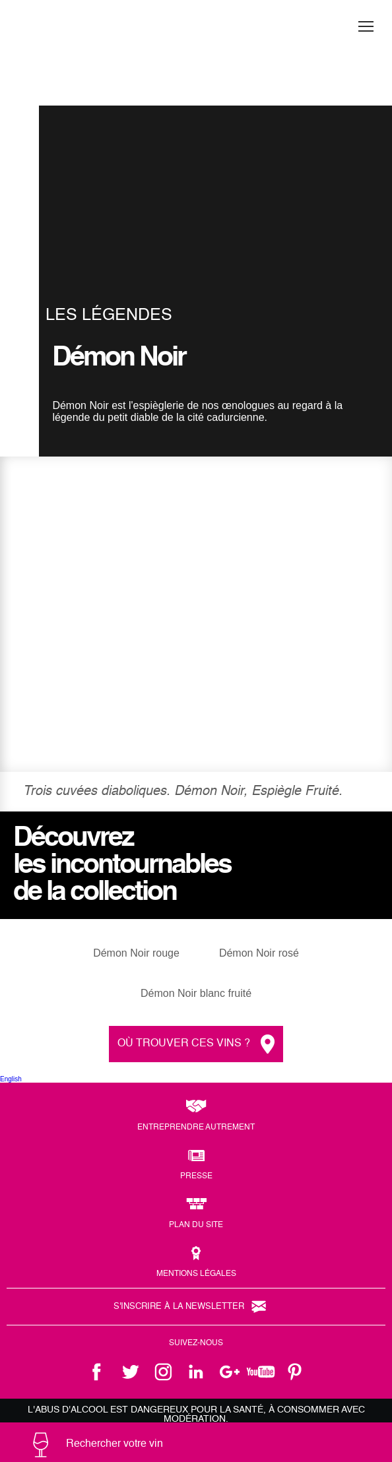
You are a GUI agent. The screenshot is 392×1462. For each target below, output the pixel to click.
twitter (130, 1371)
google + (228, 1371)
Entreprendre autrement (196, 1127)
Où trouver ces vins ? (183, 1043)
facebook (97, 1371)
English (11, 1079)
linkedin (196, 1371)
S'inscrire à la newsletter (179, 1306)
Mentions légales (196, 1274)
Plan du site (196, 1225)
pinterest (294, 1371)
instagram (163, 1371)
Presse (196, 1176)
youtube (261, 1371)
